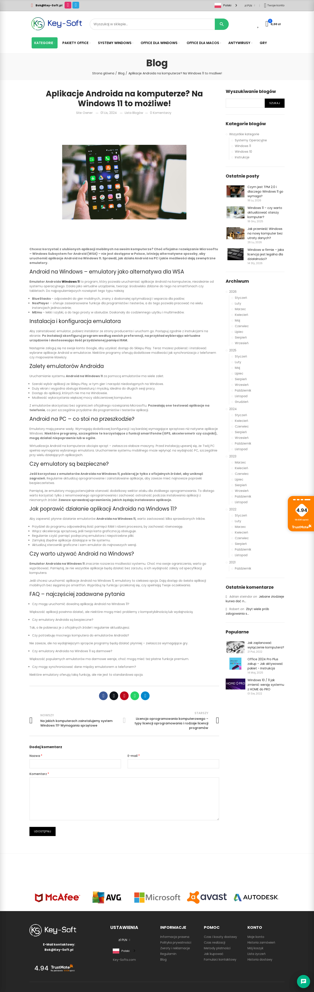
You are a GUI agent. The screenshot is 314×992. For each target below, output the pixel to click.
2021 (232, 562)
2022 (232, 509)
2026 (233, 291)
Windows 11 (243, 146)
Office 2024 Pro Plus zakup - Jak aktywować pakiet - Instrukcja (265, 663)
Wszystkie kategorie (244, 134)
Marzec (240, 309)
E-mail (133, 756)
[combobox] (226, 6)
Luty (238, 303)
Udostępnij (42, 831)
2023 (232, 456)
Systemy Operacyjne (251, 140)
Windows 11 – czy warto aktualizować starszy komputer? (264, 212)
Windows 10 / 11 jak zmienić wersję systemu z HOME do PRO (265, 684)
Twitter (114, 695)
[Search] (157, 24)
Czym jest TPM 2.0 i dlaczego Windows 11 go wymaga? (265, 191)
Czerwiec (242, 326)
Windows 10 (243, 151)
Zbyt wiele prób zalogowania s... (247, 611)
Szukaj (274, 103)
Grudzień (241, 402)
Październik (243, 390)
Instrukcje (242, 157)
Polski (223, 5)
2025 (232, 350)
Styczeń (241, 298)
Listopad (241, 396)
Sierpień (241, 337)
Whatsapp (135, 695)
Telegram (145, 695)
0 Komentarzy (160, 113)
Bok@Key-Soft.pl (49, 5)
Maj (237, 320)
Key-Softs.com (124, 960)
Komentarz (38, 774)
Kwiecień (241, 315)
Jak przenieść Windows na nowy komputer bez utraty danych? (265, 233)
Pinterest (124, 695)
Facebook (103, 695)
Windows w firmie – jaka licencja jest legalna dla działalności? (265, 254)
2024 (233, 409)
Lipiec (239, 332)
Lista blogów (134, 113)
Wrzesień (242, 343)
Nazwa (34, 756)
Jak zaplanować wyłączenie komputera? (265, 645)
